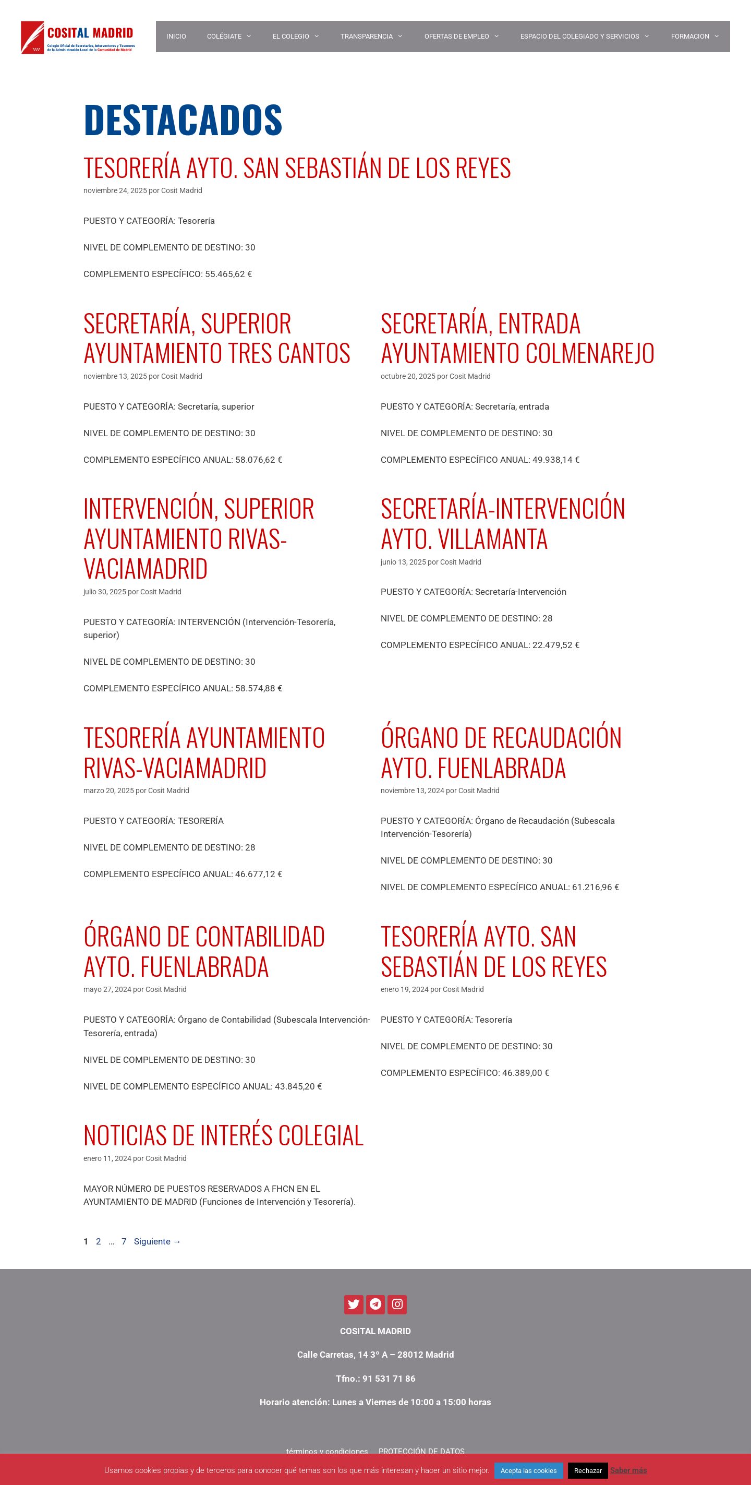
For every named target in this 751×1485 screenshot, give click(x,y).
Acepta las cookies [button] (529, 1471)
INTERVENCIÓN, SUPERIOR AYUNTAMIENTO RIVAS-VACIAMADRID (198, 537)
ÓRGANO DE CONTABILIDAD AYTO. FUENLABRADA (204, 950)
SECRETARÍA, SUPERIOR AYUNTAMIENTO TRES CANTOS (216, 337)
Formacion (700, 36)
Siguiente (157, 1241)
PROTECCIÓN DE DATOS (422, 1451)
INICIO (176, 36)
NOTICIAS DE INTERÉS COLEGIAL (223, 1134)
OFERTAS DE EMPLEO (467, 36)
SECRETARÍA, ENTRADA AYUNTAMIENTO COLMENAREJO (518, 337)
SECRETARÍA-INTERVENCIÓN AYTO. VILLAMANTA (503, 522)
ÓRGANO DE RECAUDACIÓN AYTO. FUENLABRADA (501, 751)
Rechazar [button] (588, 1471)
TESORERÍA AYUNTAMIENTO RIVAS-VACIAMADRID (204, 751)
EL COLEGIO (301, 36)
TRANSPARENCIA (377, 36)
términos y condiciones (327, 1451)
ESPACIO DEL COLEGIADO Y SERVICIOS (590, 36)
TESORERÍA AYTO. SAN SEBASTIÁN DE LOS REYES (297, 166)
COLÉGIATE (234, 36)
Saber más (628, 1470)
